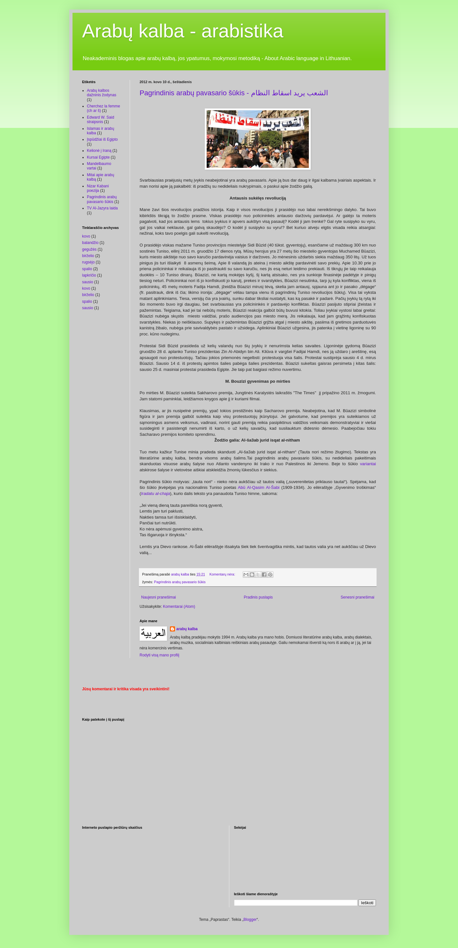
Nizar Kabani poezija (98, 188)
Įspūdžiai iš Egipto (102, 139)
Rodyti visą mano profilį (159, 655)
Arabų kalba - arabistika (182, 31)
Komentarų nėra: (223, 574)
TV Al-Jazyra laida (102, 208)
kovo (86, 236)
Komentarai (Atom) (179, 606)
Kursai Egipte (98, 157)
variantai (368, 463)
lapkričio (89, 275)
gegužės (89, 249)
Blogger (249, 919)
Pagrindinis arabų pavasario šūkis (179, 582)
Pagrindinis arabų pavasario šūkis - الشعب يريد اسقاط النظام (234, 93)
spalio (87, 269)
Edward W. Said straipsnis (100, 119)
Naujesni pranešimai (158, 597)
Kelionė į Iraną (99, 150)
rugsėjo (88, 262)
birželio (88, 256)
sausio (87, 282)
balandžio (90, 242)
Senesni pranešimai (357, 597)
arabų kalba (187, 629)
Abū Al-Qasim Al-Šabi (257, 487)
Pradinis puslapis (258, 597)
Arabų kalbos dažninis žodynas (101, 92)
